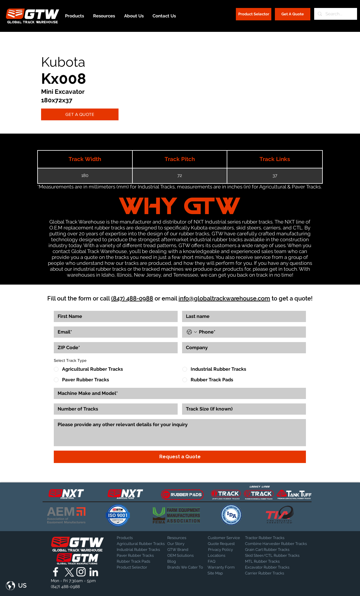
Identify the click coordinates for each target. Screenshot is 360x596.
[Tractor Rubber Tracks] (265, 538)
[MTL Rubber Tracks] (278, 562)
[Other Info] (180, 433)
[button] (16, 585)
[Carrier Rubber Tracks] (271, 574)
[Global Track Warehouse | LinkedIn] (93, 572)
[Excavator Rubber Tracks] (273, 568)
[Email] (114, 332)
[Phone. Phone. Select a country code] (192, 332)
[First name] (114, 316)
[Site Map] (222, 574)
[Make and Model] (178, 393)
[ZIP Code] (114, 347)
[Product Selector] (253, 14)
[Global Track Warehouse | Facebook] (55, 572)
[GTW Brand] (182, 550)
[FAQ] (228, 562)
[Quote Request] (228, 544)
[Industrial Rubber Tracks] (138, 550)
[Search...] (335, 14)
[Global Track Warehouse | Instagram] (81, 572)
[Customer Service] (228, 538)
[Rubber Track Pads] (137, 562)
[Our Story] (182, 544)
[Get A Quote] (292, 14)
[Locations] (223, 556)
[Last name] (242, 316)
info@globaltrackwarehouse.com (224, 298)
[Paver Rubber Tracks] (137, 556)
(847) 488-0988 (132, 298)
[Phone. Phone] (250, 332)
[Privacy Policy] (223, 550)
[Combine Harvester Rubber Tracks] (276, 544)
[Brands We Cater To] (185, 568)
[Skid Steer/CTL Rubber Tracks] (278, 556)
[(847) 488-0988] (66, 587)
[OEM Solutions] (182, 556)
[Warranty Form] (222, 568)
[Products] (137, 538)
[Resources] (188, 538)
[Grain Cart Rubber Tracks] (268, 550)
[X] (68, 572)
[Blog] (182, 562)
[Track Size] (242, 409)
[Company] (242, 347)
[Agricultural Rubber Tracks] (141, 544)
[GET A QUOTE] (80, 114)
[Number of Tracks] (114, 409)
